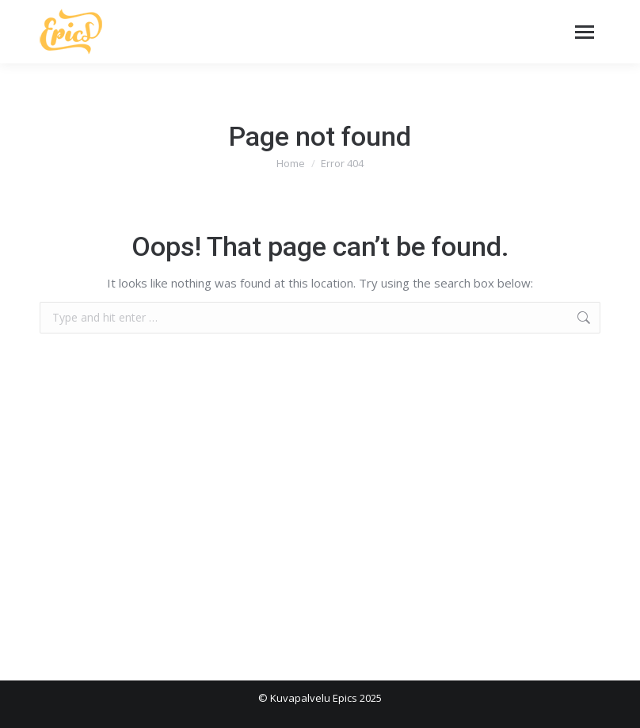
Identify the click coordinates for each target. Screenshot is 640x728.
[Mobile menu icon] (584, 32)
